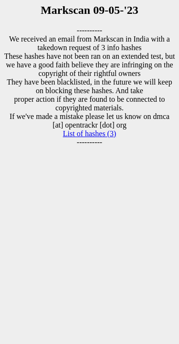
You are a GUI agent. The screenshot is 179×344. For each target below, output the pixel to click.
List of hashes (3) (89, 133)
